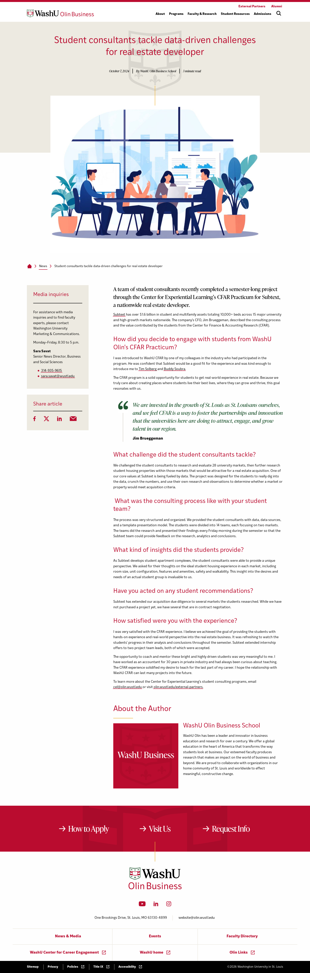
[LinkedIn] (59, 420)
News (43, 266)
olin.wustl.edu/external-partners (178, 687)
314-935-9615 (51, 370)
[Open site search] (278, 13)
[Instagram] (168, 905)
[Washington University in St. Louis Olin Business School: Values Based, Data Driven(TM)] (155, 888)
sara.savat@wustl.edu (58, 376)
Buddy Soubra (174, 369)
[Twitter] (46, 420)
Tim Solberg (148, 369)
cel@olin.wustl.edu (127, 687)
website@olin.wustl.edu (197, 918)
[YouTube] (142, 905)
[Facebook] (34, 420)
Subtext (119, 314)
